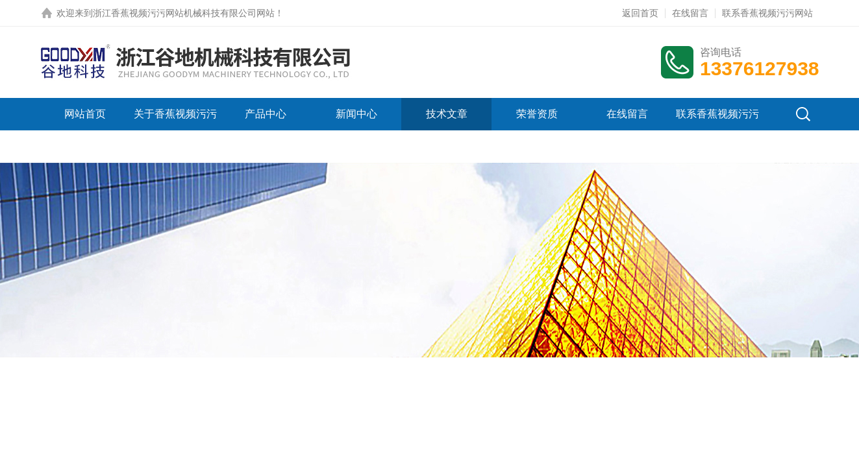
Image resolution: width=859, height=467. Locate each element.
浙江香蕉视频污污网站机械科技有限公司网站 (184, 13)
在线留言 (690, 13)
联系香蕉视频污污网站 (767, 13)
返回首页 (640, 13)
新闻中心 (356, 113)
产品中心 (265, 113)
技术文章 (446, 113)
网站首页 (85, 113)
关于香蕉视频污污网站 (175, 130)
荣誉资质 (537, 113)
